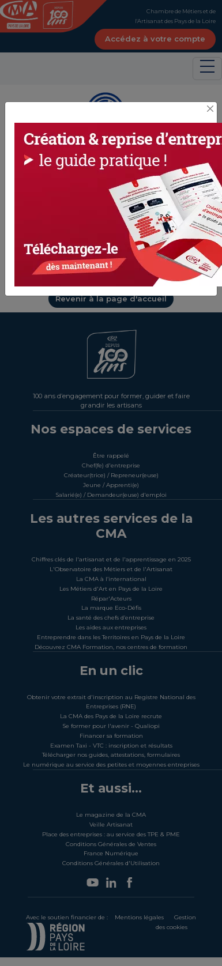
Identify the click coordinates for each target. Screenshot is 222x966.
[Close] (210, 109)
